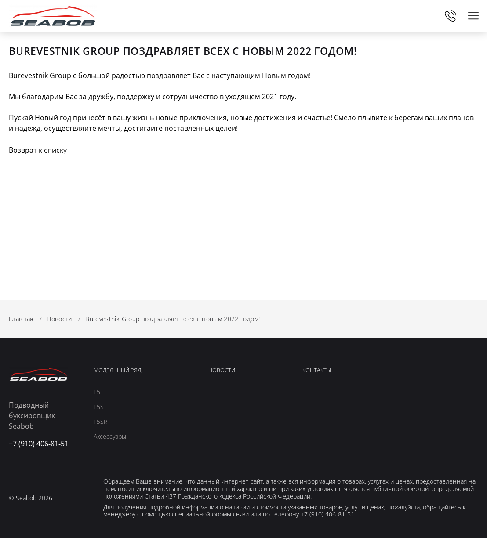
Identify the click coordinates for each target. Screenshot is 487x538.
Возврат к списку (38, 150)
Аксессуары (110, 437)
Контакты (316, 370)
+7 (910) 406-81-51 (450, 16)
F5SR (100, 422)
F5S (99, 407)
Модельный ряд (117, 370)
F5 (97, 392)
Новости (221, 370)
